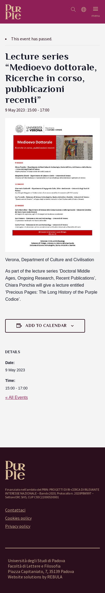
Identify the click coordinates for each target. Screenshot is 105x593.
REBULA (54, 576)
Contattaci (15, 510)
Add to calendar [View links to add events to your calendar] (46, 325)
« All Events (16, 397)
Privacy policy (17, 526)
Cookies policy (18, 518)
